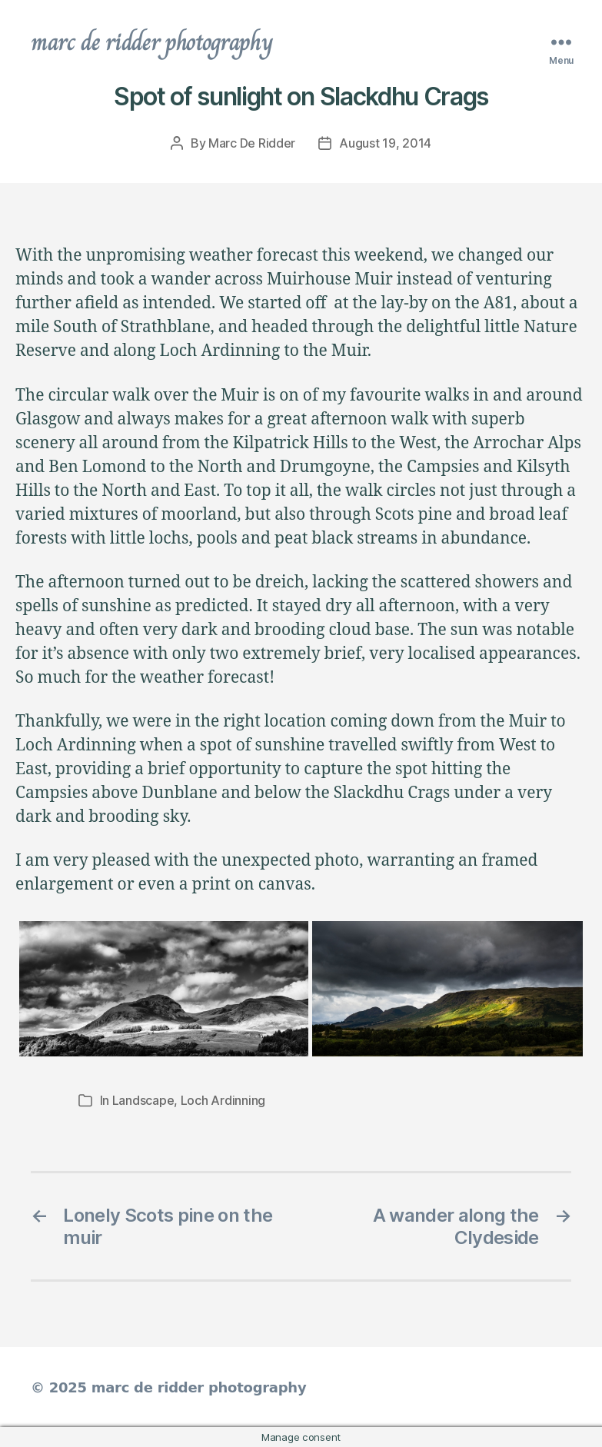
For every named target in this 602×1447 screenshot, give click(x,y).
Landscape (143, 1100)
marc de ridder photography (151, 41)
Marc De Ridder (251, 143)
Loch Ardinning (223, 1100)
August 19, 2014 (385, 143)
